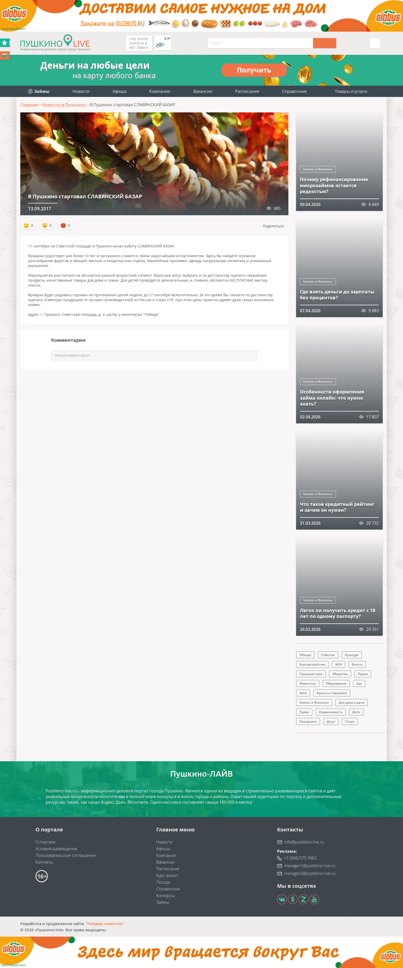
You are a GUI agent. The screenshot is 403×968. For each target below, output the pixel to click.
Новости (80, 91)
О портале (45, 842)
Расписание (167, 869)
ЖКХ (338, 664)
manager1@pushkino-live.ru (309, 865)
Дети (356, 712)
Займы (162, 902)
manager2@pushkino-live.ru (309, 873)
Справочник (294, 91)
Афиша (119, 91)
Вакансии (202, 91)
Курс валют (167, 875)
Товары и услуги (351, 91)
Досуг (331, 721)
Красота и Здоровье (332, 693)
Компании (159, 91)
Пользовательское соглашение (65, 855)
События (328, 655)
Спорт (349, 721)
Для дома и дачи (351, 702)
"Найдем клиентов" (105, 923)
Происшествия (310, 674)
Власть (357, 664)
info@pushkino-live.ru (304, 842)
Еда (359, 683)
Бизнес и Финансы (318, 169)
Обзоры (305, 655)
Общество (340, 674)
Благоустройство (312, 664)
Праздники (308, 721)
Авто (303, 693)
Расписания (247, 91)
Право (304, 712)
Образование (336, 683)
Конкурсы (165, 895)
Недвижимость (330, 712)
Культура (352, 655)
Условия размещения (56, 849)
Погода (163, 882)
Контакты (44, 862)
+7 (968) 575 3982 (300, 858)
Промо (363, 674)
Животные (307, 683)
